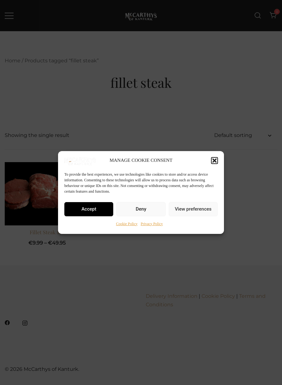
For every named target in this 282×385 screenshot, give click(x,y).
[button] (214, 160)
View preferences (193, 209)
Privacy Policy (152, 224)
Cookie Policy (127, 224)
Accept (88, 209)
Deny (141, 209)
